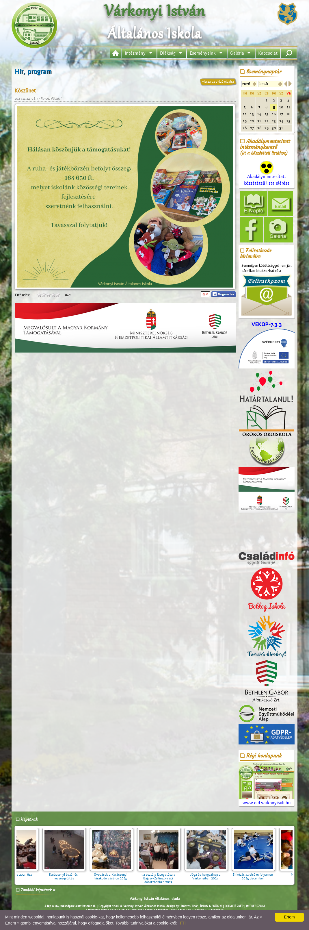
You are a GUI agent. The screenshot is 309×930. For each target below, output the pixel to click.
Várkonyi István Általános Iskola (155, 898)
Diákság (168, 53)
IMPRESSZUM (255, 906)
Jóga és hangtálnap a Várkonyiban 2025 (209, 874)
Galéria (237, 53)
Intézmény (135, 53)
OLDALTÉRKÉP (234, 906)
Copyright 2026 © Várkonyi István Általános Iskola (131, 906)
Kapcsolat (268, 53)
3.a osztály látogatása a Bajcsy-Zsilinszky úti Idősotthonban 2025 (161, 876)
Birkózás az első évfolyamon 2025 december (256, 874)
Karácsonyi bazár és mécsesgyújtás (67, 874)
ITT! (182, 923)
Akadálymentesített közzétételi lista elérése (267, 175)
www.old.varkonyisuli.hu (267, 784)
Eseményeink (203, 53)
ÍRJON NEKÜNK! (211, 906)
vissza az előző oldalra (218, 81)
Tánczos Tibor (189, 906)
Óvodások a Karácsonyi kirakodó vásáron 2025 (114, 874)
